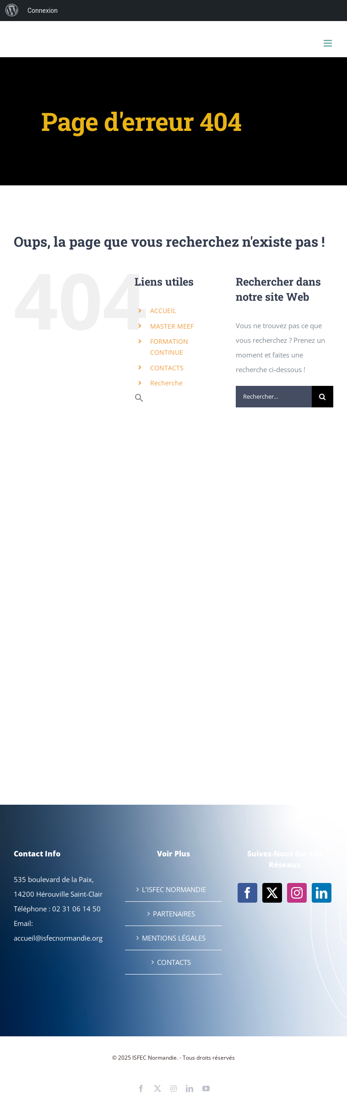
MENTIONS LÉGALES (174, 937)
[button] (139, 399)
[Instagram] (297, 893)
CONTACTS (167, 367)
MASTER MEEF (172, 326)
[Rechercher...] (274, 396)
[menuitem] (12, 10)
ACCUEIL (163, 310)
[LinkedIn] (321, 893)
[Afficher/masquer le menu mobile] (328, 43)
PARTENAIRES (174, 913)
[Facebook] (247, 893)
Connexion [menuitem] (42, 10)
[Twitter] (272, 893)
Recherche (166, 383)
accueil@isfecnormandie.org (58, 937)
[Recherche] (322, 396)
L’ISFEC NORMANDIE (174, 889)
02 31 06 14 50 (76, 908)
